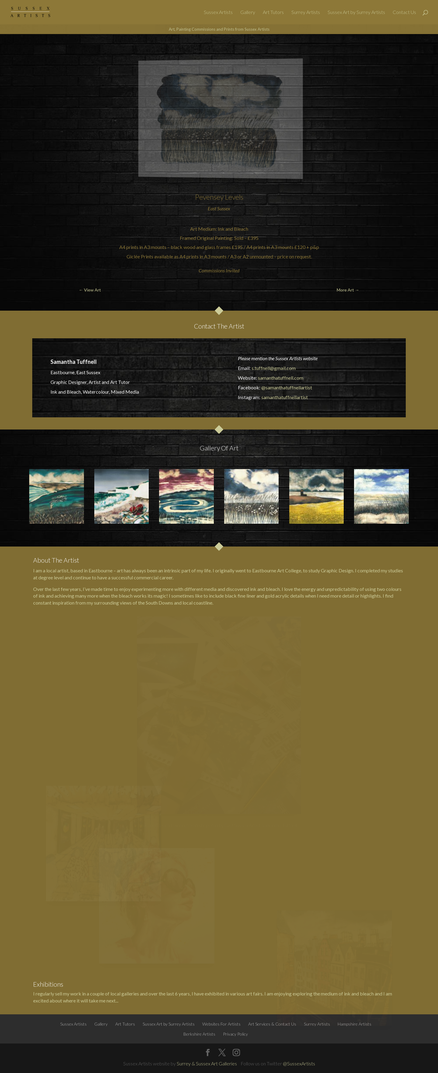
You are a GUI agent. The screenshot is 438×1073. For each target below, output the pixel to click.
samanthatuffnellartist (284, 397)
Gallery (247, 12)
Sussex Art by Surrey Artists (356, 12)
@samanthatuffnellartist (286, 387)
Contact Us (404, 12)
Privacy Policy (235, 1034)
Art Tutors (273, 12)
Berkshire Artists (199, 1034)
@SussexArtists (299, 1063)
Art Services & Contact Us (272, 1023)
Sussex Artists (218, 12)
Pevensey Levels (219, 197)
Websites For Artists (221, 1023)
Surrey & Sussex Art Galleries (207, 1063)
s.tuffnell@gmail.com (274, 368)
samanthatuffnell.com (280, 378)
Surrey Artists (305, 12)
